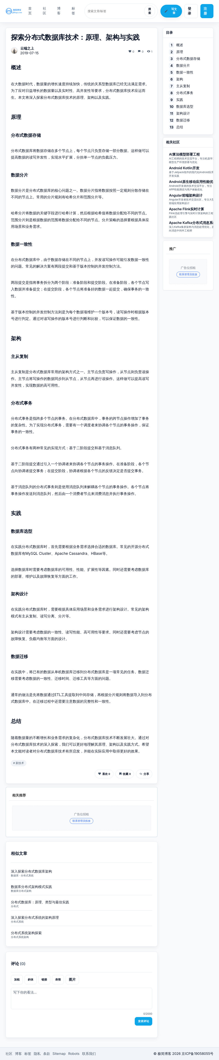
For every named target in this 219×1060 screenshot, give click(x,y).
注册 (205, 10)
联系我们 (89, 1053)
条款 (46, 1053)
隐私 (37, 1053)
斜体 (30, 979)
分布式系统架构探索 (26, 933)
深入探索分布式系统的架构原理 (35, 917)
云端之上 (27, 48)
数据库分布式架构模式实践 (31, 887)
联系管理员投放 (81, 820)
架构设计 (183, 113)
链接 (44, 979)
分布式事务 (184, 93)
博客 (59, 10)
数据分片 (183, 65)
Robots (74, 1053)
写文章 (170, 11)
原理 (179, 52)
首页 (30, 10)
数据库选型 (184, 106)
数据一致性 (184, 72)
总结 (179, 127)
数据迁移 (183, 120)
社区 (44, 10)
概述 (179, 45)
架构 (179, 79)
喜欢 (104, 774)
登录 (189, 10)
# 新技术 (18, 763)
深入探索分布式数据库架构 (31, 871)
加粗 (17, 979)
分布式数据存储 (188, 58)
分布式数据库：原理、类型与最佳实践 (40, 902)
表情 (58, 979)
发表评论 (143, 1021)
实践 (179, 99)
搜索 (149, 11)
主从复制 (183, 86)
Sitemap (59, 1053)
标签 (73, 10)
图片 (72, 979)
